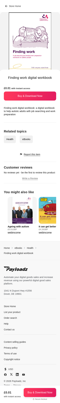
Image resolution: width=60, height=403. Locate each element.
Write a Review (30, 178)
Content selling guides (15, 342)
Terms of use (10, 353)
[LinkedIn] (17, 374)
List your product (12, 312)
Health (9, 139)
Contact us (9, 329)
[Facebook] (5, 374)
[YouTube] (23, 374)
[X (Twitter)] (11, 374)
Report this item (30, 154)
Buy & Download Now (30, 96)
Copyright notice (12, 359)
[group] (22, 216)
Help (6, 323)
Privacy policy (11, 347)
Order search (10, 318)
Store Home (13, 6)
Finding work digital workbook (18, 253)
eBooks (26, 139)
